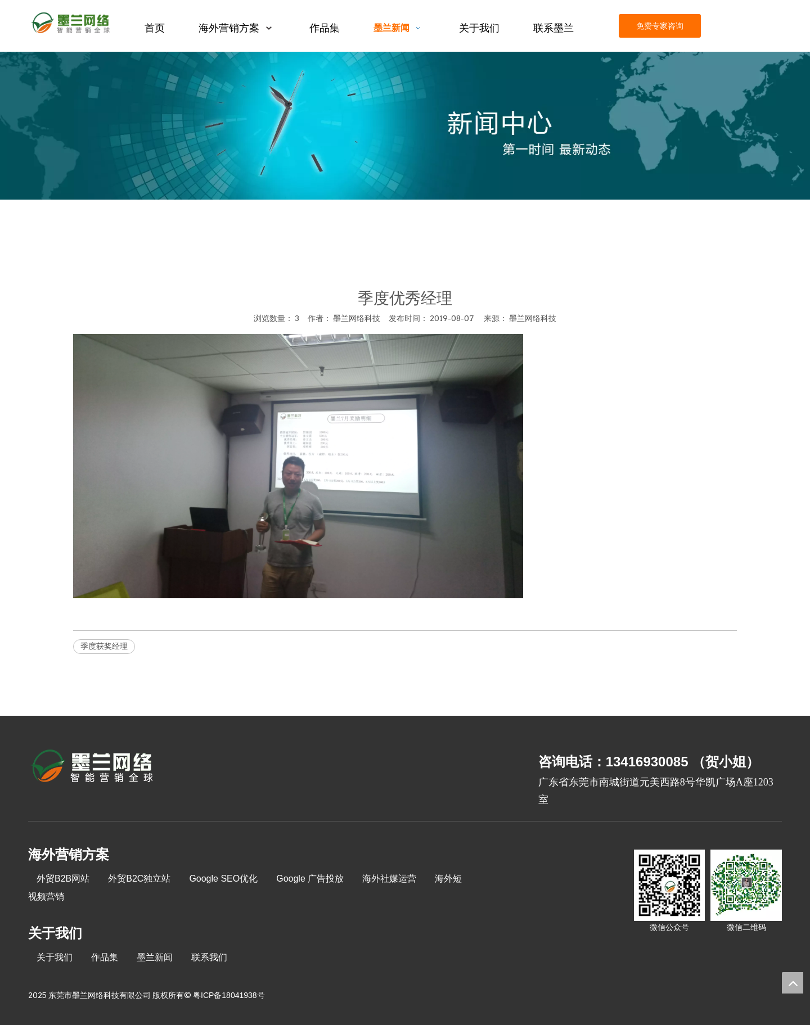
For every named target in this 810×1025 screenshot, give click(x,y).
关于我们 (55, 957)
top (792, 983)
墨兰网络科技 (532, 318)
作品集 (104, 957)
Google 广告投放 (310, 878)
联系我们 (209, 957)
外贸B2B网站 (63, 878)
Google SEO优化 (223, 878)
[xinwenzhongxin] (405, 126)
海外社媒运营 (389, 878)
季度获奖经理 (104, 646)
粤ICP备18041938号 (229, 995)
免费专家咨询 (659, 25)
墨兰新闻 (155, 957)
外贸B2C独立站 (139, 878)
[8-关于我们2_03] (92, 767)
